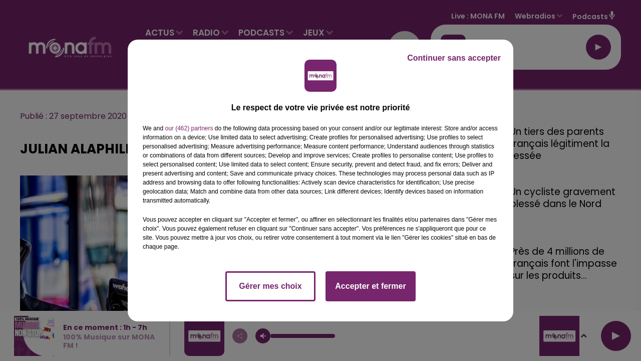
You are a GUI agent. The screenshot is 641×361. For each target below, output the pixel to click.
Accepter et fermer (370, 286)
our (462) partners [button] (189, 128)
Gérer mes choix (270, 286)
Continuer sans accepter (454, 58)
